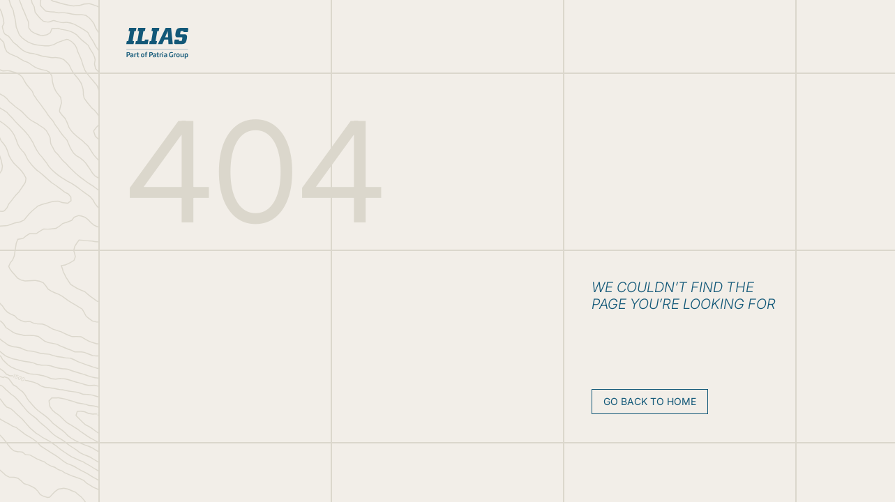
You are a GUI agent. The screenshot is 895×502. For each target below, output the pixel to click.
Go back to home (649, 401)
